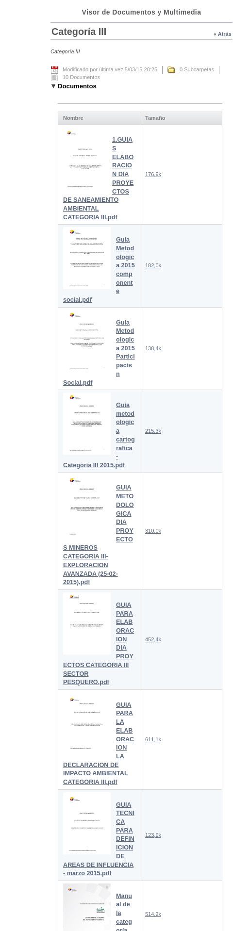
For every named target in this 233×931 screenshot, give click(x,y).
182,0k (153, 265)
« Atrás (223, 34)
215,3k (153, 431)
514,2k (153, 914)
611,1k (153, 739)
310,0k (153, 531)
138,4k (153, 348)
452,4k (153, 639)
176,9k (153, 174)
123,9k (153, 835)
